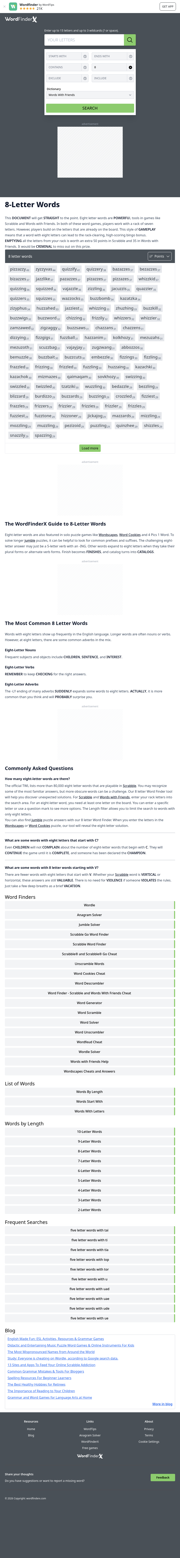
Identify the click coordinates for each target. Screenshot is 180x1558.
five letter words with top (89, 1259)
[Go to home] (21, 19)
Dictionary (54, 89)
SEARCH (90, 108)
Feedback (163, 1477)
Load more (90, 448)
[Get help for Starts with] (85, 56)
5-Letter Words (89, 1180)
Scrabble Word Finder (89, 944)
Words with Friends (115, 797)
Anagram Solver (89, 915)
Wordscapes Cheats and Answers (89, 1071)
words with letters (89, 1111)
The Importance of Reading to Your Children (41, 1391)
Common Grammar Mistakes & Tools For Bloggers (46, 1371)
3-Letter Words (89, 1200)
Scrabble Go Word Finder (89, 934)
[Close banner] (4, 6)
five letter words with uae (89, 1298)
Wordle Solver (89, 1052)
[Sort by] (160, 256)
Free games (90, 1448)
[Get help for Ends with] (131, 56)
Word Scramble (89, 1012)
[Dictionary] (90, 95)
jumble (29, 540)
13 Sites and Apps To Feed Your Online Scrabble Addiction (51, 1365)
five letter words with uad (89, 1289)
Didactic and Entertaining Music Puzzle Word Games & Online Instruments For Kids (71, 1345)
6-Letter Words (89, 1170)
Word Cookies (130, 535)
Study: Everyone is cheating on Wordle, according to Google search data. (63, 1358)
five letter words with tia (89, 1250)
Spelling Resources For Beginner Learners (39, 1378)
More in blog (162, 1404)
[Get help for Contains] (85, 67)
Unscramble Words (89, 964)
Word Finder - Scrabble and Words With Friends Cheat (89, 993)
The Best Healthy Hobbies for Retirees (36, 1384)
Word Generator (89, 1003)
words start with (89, 1101)
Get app (167, 6)
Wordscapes (108, 535)
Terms (149, 1435)
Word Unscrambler (89, 1032)
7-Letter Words (89, 1161)
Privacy (149, 1429)
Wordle (89, 905)
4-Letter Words (89, 1190)
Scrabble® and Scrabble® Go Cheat (89, 954)
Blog (31, 1435)
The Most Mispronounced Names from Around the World (51, 1352)
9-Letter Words (89, 1141)
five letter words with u (89, 1279)
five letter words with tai (89, 1230)
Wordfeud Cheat (89, 1042)
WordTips (90, 1429)
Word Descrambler (89, 983)
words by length (89, 1091)
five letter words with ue (89, 1318)
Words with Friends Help (89, 1061)
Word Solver (89, 1022)
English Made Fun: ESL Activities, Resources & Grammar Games (56, 1339)
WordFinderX (90, 1442)
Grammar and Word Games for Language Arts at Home (50, 1397)
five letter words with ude (89, 1308)
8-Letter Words (89, 1151)
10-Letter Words (89, 1131)
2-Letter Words (89, 1210)
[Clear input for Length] (130, 67)
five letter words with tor (89, 1269)
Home (31, 1429)
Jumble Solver (89, 924)
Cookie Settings (149, 1442)
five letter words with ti (90, 1240)
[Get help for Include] (131, 78)
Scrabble (129, 785)
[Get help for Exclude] (85, 78)
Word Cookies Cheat (89, 973)
